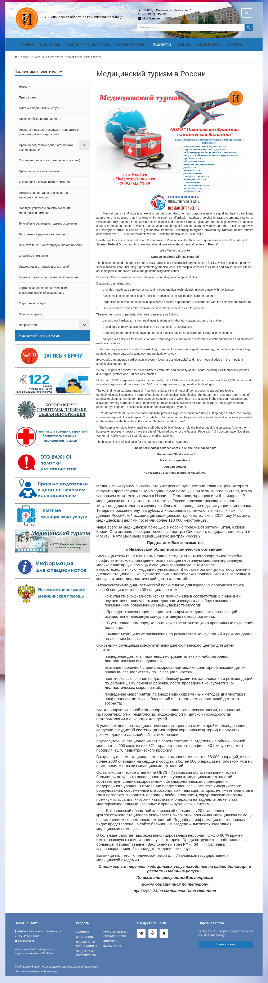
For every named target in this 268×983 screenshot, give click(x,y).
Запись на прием (30, 316)
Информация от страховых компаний (44, 269)
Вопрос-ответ (28, 327)
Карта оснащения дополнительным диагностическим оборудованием (43, 293)
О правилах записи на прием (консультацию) (49, 163)
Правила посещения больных (39, 173)
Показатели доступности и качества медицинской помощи (43, 197)
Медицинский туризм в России (83, 58)
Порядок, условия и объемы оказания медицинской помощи (45, 213)
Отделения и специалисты (88, 47)
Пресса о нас (28, 99)
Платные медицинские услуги (39, 110)
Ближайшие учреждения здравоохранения (48, 226)
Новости (24, 89)
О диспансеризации (32, 306)
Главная (27, 47)
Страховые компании (33, 258)
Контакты (234, 47)
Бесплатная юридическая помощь (42, 236)
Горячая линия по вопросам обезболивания (49, 279)
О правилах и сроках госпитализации (44, 184)
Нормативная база (131, 47)
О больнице (50, 47)
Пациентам (162, 47)
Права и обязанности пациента (40, 121)
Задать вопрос (208, 47)
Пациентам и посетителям (47, 58)
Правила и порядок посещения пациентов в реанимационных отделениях (49, 134)
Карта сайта (112, 948)
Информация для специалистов (116, 936)
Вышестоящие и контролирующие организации (51, 247)
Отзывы (183, 47)
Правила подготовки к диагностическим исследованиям (46, 150)
